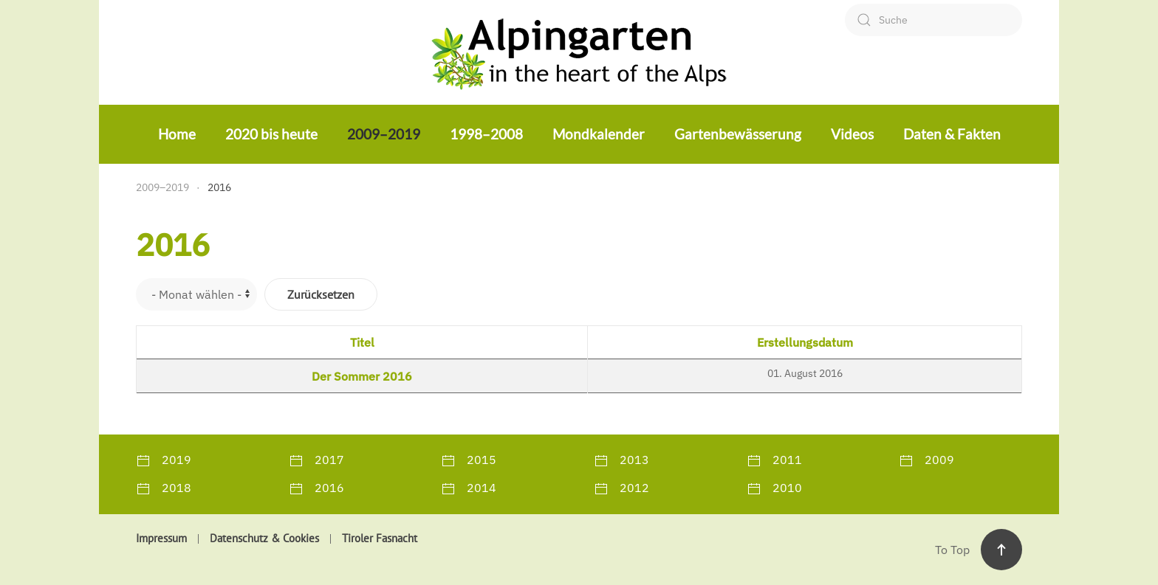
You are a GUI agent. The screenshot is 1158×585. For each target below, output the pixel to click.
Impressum (161, 538)
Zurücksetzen (320, 294)
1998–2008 (486, 133)
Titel (362, 342)
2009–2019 (383, 133)
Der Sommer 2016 (362, 376)
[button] (1001, 549)
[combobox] (933, 20)
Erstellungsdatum (805, 342)
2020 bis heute (271, 133)
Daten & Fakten (952, 133)
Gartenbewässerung (737, 133)
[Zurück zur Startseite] (579, 52)
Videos (852, 133)
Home (177, 133)
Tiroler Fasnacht (379, 538)
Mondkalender (598, 133)
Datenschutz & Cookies (264, 538)
